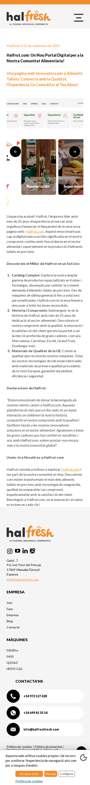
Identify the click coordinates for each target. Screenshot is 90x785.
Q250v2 (12, 662)
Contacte (13, 627)
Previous (15, 151)
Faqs (10, 609)
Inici (9, 603)
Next (74, 151)
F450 (10, 656)
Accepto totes (29, 774)
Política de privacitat (48, 746)
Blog (10, 621)
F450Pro (12, 650)
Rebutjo (51, 774)
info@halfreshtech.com (23, 579)
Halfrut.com (35, 231)
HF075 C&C (15, 669)
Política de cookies (19, 746)
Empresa (12, 615)
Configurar (66, 774)
